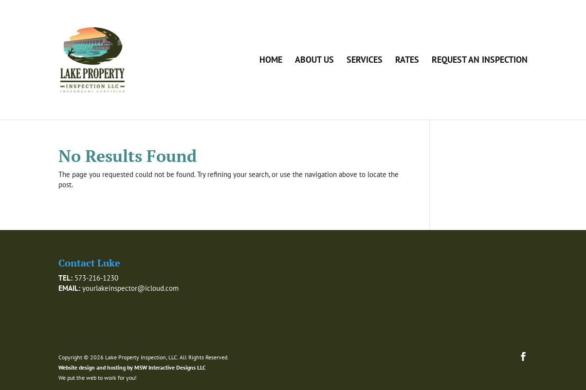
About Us (314, 60)
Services (365, 60)
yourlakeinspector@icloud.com (130, 288)
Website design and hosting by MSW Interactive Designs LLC (132, 367)
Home (270, 60)
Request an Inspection (480, 60)
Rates (407, 60)
